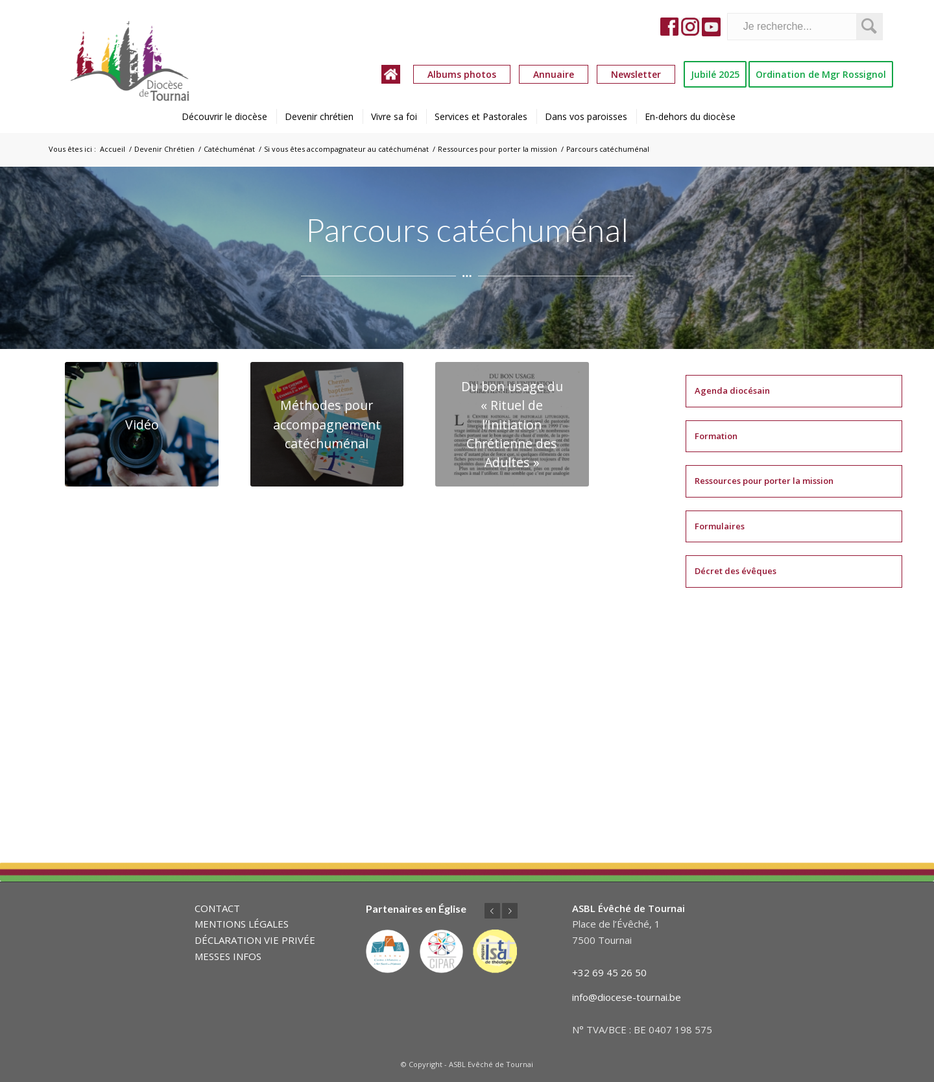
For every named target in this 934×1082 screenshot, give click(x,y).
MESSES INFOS (228, 956)
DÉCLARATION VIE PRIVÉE (255, 939)
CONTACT (217, 908)
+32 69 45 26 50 (609, 972)
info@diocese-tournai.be (626, 997)
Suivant (510, 911)
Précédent (492, 911)
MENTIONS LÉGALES (242, 923)
